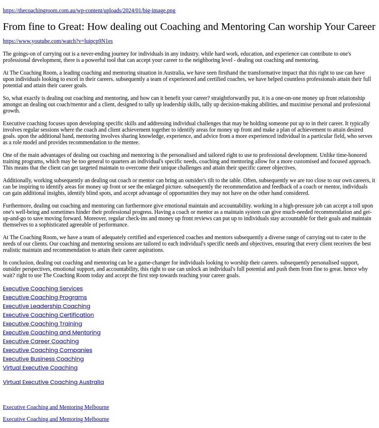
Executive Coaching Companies (47, 350)
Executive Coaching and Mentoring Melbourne (56, 407)
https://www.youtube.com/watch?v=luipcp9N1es (58, 41)
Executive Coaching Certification (48, 315)
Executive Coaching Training (42, 324)
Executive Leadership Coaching (46, 306)
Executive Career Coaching (41, 341)
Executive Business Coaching (43, 359)
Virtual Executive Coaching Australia (53, 382)
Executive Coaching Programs (45, 297)
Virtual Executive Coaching (40, 368)
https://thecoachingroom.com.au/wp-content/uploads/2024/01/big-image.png (89, 10)
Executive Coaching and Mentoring (52, 332)
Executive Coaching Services (43, 289)
